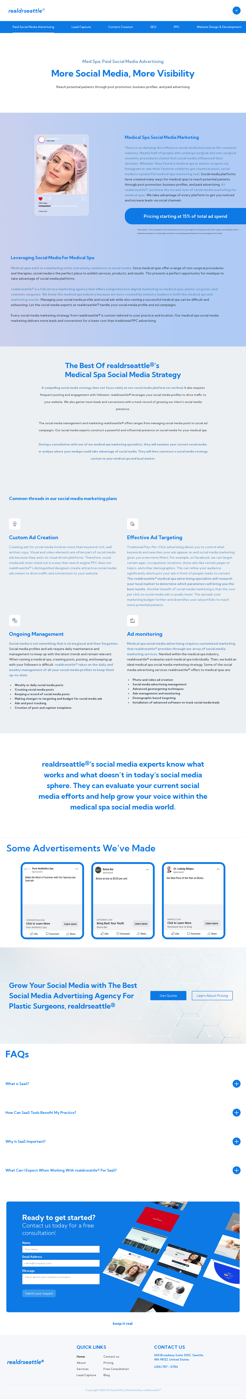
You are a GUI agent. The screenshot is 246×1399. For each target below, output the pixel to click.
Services (82, 1368)
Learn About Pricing (212, 996)
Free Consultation (116, 1368)
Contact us (111, 1356)
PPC (177, 27)
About (81, 1362)
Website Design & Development (219, 27)
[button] (237, 11)
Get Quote (168, 996)
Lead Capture (81, 27)
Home (81, 1356)
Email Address (32, 1257)
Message (28, 1270)
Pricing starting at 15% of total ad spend (185, 216)
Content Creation (120, 27)
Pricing (108, 1362)
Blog (106, 1375)
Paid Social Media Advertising (33, 27)
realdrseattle (26, 10)
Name (26, 1243)
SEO (153, 27)
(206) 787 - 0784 (166, 1367)
